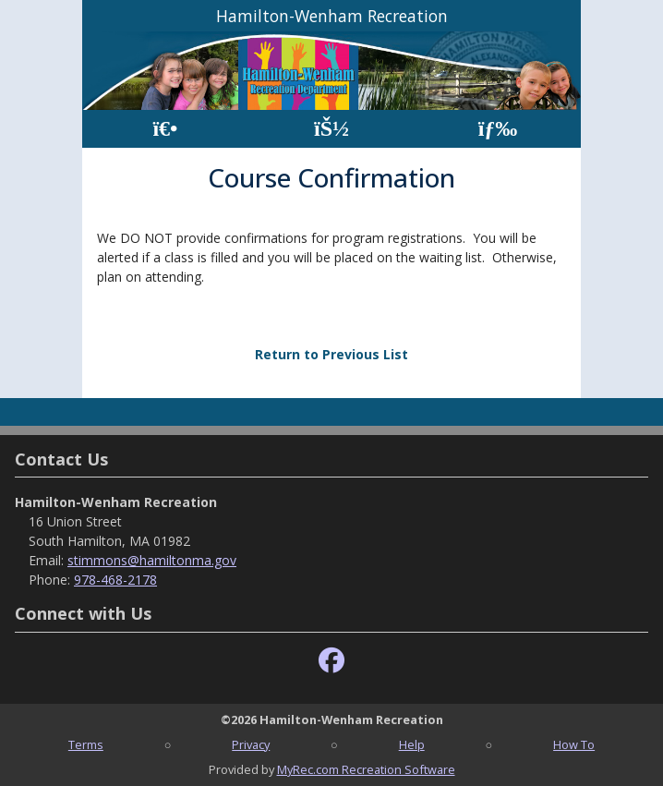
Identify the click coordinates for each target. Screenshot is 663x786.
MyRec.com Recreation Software (366, 769)
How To (574, 744)
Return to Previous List (331, 354)
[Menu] (498, 129)
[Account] (331, 129)
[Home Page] (164, 129)
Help (412, 744)
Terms (85, 744)
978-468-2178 (115, 579)
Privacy (251, 744)
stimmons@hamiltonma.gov (151, 560)
